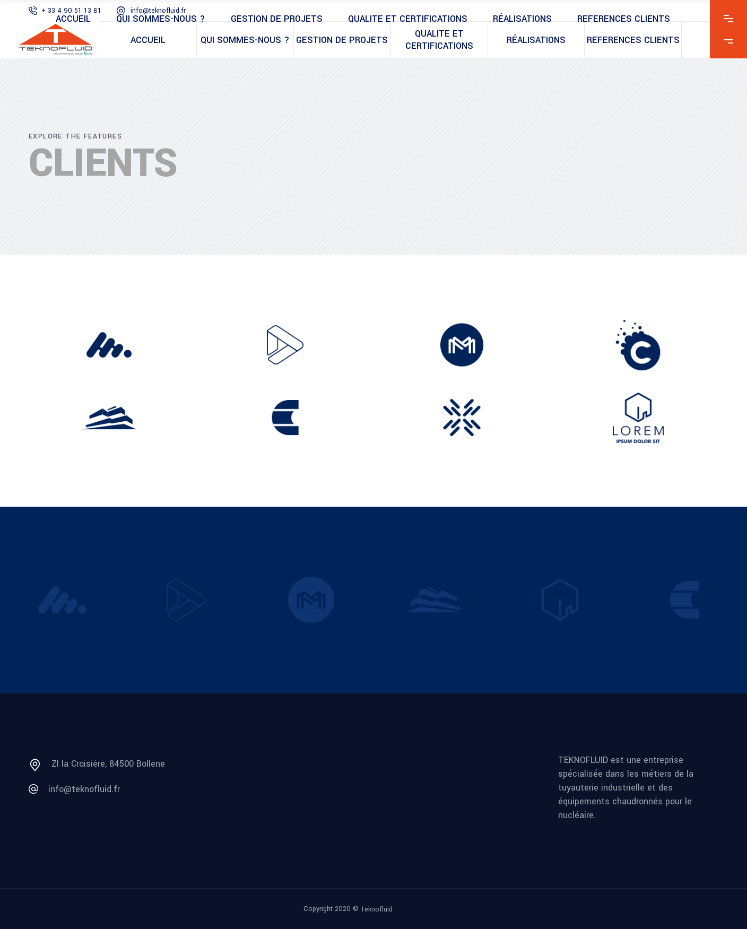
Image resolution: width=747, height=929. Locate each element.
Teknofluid (377, 909)
